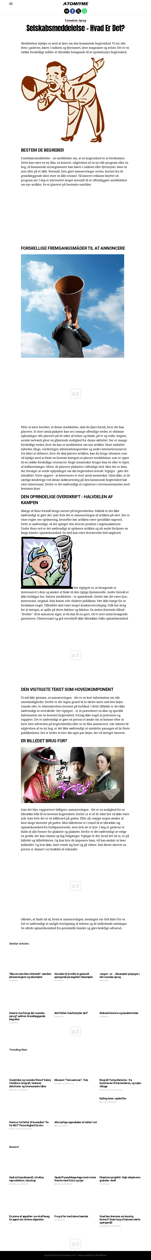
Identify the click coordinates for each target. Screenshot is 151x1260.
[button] (11, 4)
